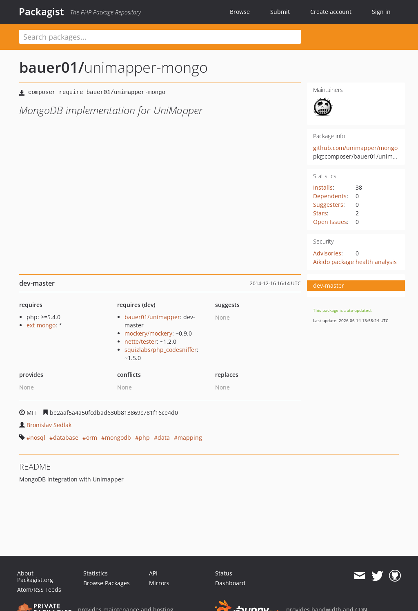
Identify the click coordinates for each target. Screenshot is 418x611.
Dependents (330, 196)
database (65, 437)
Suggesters (328, 204)
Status (223, 573)
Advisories (327, 253)
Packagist (41, 11)
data (164, 437)
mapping (190, 437)
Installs (323, 187)
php (144, 437)
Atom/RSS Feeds (39, 589)
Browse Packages (106, 583)
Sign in (381, 12)
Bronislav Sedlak (49, 425)
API (153, 573)
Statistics (95, 573)
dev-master (328, 285)
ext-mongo (41, 325)
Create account (330, 12)
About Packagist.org (35, 576)
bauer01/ (51, 67)
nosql (37, 437)
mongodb (118, 437)
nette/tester (141, 341)
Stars (320, 213)
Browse (240, 12)
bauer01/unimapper (152, 317)
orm (91, 437)
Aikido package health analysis (355, 262)
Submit (280, 12)
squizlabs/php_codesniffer (161, 350)
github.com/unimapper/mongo (355, 148)
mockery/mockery (148, 333)
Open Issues (330, 222)
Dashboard (230, 583)
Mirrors (159, 583)
